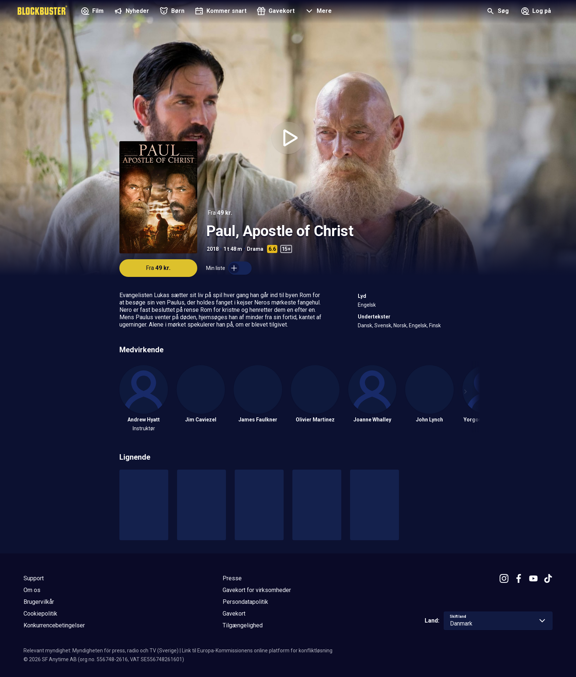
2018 (213, 249)
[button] (317, 12)
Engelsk (367, 305)
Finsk (435, 325)
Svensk (382, 325)
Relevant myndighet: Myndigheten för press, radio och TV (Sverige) (101, 650)
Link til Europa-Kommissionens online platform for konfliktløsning (257, 650)
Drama (255, 249)
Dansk (365, 325)
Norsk (400, 325)
